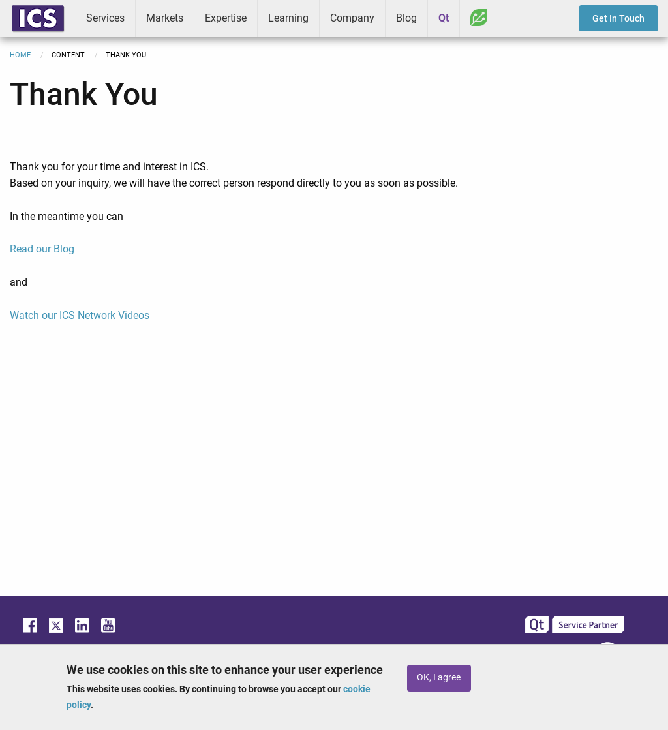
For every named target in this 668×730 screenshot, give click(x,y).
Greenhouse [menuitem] (478, 17)
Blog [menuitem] (406, 18)
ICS (38, 18)
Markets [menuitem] (164, 18)
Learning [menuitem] (288, 18)
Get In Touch (618, 18)
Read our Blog (42, 249)
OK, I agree (439, 677)
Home (20, 55)
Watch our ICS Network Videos (79, 315)
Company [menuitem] (352, 18)
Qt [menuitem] (443, 18)
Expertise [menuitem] (226, 18)
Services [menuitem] (105, 18)
